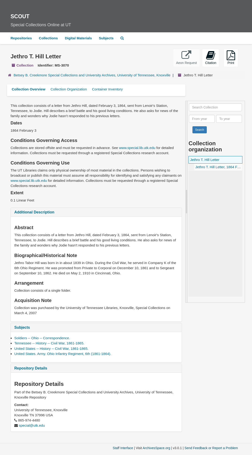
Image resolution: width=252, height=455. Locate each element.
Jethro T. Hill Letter (204, 160)
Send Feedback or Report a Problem (211, 448)
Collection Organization (68, 89)
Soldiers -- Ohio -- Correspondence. (42, 338)
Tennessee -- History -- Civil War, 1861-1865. (49, 343)
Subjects (106, 38)
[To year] (229, 119)
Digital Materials (78, 38)
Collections (48, 38)
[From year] (201, 119)
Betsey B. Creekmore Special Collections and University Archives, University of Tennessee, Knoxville (92, 75)
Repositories (21, 38)
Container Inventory (107, 89)
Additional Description (34, 212)
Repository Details (30, 368)
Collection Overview (28, 89)
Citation (210, 57)
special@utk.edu (32, 425)
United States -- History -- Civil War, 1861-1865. (51, 349)
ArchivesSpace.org (156, 448)
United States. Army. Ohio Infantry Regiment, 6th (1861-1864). (62, 354)
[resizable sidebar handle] (187, 202)
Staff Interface (123, 448)
